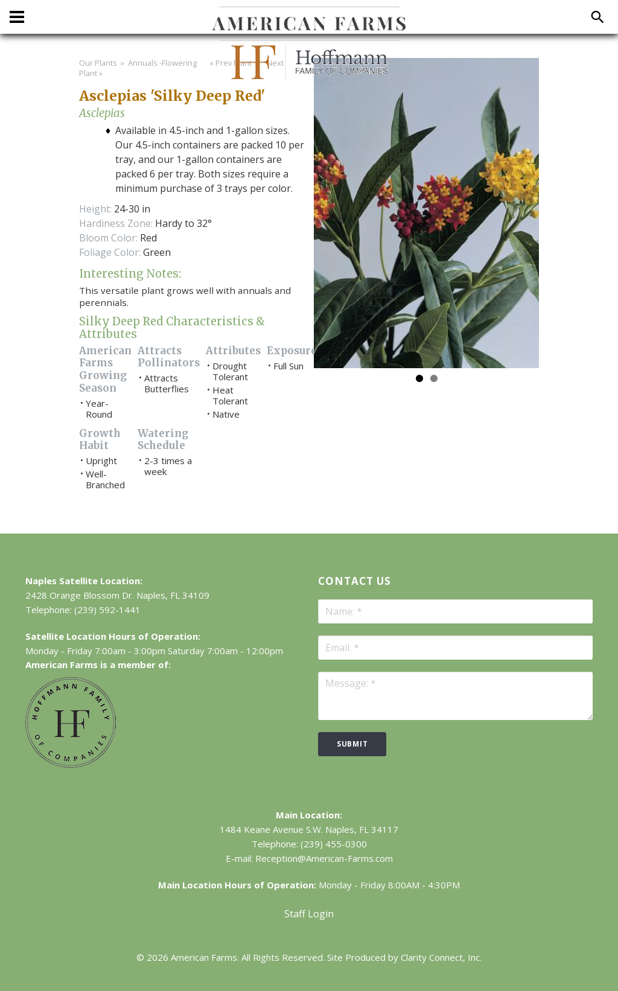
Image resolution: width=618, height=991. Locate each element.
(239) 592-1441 (107, 610)
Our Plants (98, 62)
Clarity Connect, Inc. (441, 957)
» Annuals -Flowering (158, 62)
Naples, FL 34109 (172, 595)
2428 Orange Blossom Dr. (79, 595)
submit (352, 744)
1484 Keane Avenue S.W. (271, 829)
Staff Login (309, 913)
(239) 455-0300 (334, 844)
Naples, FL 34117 (361, 829)
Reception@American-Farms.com (324, 858)
